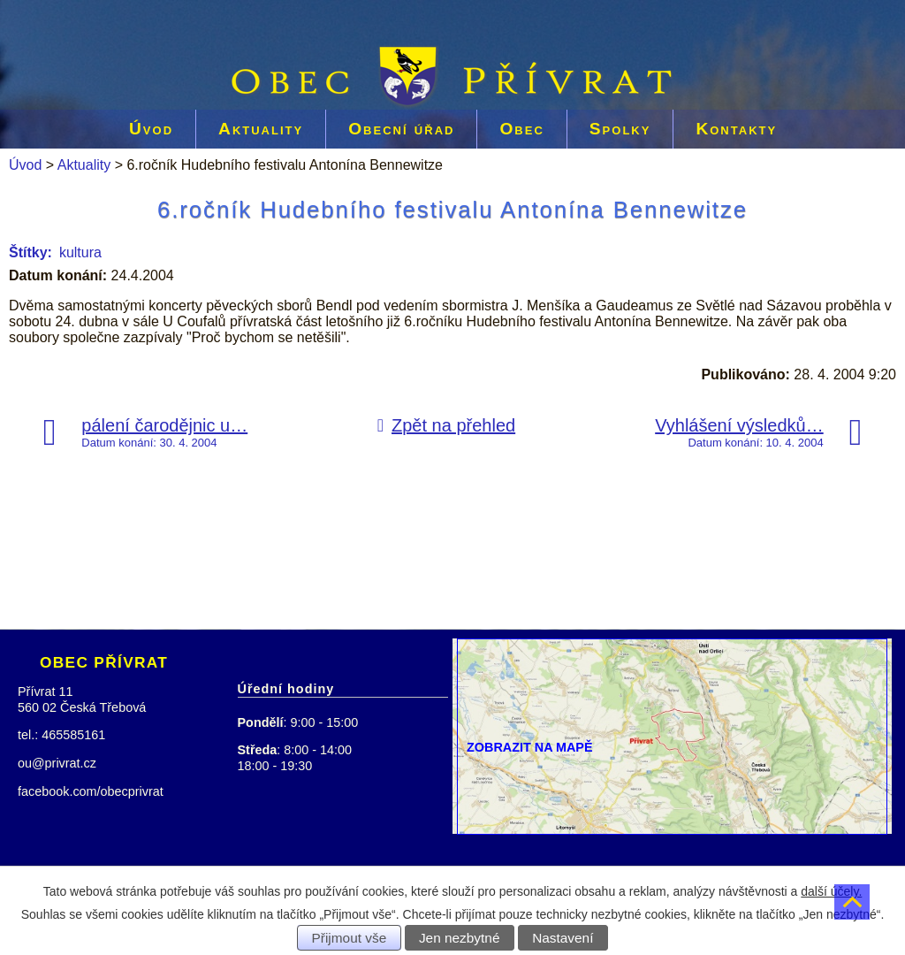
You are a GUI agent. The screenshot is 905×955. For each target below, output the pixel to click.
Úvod (151, 128)
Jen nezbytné (459, 937)
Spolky (620, 128)
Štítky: (30, 252)
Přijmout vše (349, 937)
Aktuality (260, 128)
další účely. (831, 891)
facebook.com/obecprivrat (91, 791)
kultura (80, 252)
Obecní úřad (401, 128)
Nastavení (562, 937)
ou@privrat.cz (57, 763)
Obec (521, 128)
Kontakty (736, 128)
